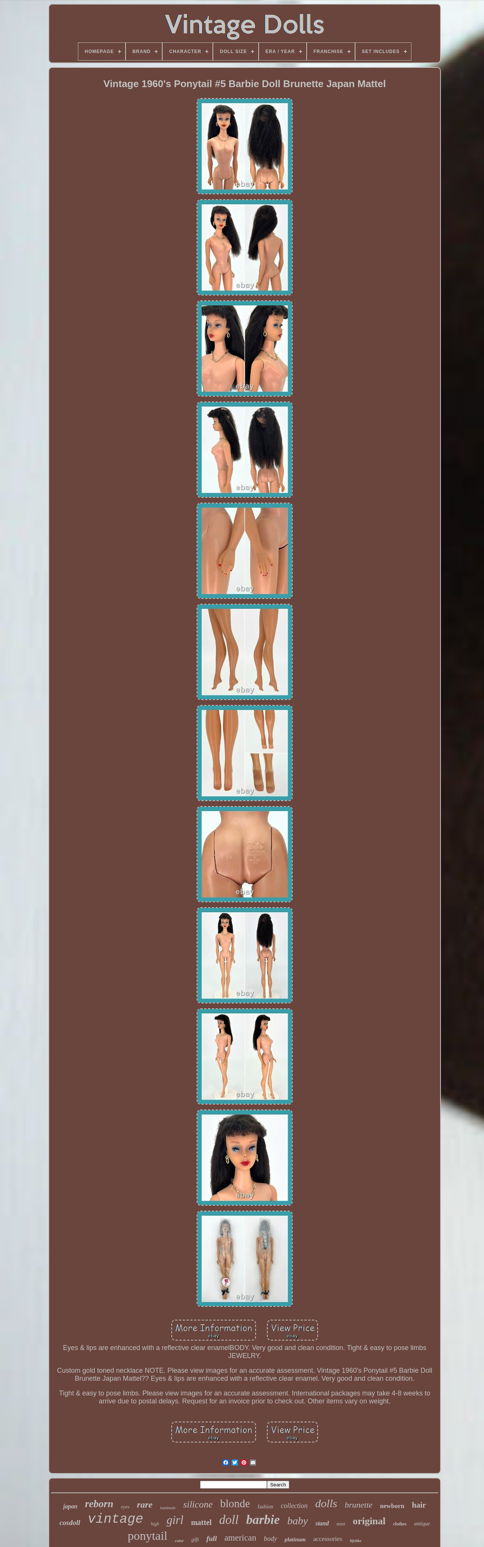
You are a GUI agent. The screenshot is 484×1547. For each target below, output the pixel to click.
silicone (198, 1504)
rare (144, 1504)
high (155, 1524)
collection (294, 1505)
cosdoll (69, 1523)
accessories (327, 1538)
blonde (235, 1503)
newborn (392, 1505)
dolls (326, 1503)
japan (70, 1506)
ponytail (148, 1535)
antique (422, 1524)
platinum (295, 1539)
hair (419, 1504)
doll (229, 1520)
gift (195, 1539)
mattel (201, 1522)
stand (322, 1523)
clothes (399, 1524)
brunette (358, 1504)
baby (297, 1521)
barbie (263, 1520)
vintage (115, 1519)
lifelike (355, 1540)
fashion (265, 1506)
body (270, 1538)
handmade (167, 1508)
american (240, 1537)
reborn (99, 1503)
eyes (125, 1506)
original (369, 1521)
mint (341, 1524)
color (179, 1540)
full (211, 1538)
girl (174, 1520)
